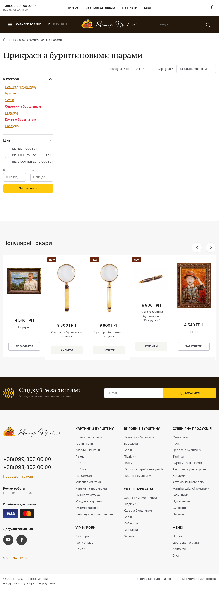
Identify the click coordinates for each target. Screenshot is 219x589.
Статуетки (180, 437)
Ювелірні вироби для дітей (143, 469)
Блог (148, 8)
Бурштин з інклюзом (187, 463)
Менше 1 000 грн (24, 148)
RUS (64, 24)
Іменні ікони (84, 443)
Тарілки (178, 456)
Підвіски (11, 113)
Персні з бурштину (137, 475)
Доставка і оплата (100, 8)
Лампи (80, 549)
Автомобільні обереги (188, 482)
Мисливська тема (88, 482)
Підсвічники (181, 501)
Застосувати (28, 188)
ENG (56, 24)
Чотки (9, 100)
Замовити (24, 346)
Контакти (129, 8)
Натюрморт (83, 475)
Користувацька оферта (199, 578)
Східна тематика (87, 495)
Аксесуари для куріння (190, 469)
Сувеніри (82, 536)
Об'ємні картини (87, 507)
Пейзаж (81, 469)
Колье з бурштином (20, 119)
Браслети (12, 93)
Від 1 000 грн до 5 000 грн (31, 155)
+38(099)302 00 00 (17, 5)
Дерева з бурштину (187, 450)
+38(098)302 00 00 (27, 467)
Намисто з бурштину (20, 87)
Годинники (180, 495)
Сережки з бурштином (23, 106)
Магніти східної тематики (191, 488)
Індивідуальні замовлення (94, 514)
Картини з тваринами (91, 488)
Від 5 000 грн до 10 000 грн (32, 161)
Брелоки (179, 475)
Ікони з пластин (86, 542)
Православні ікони (88, 437)
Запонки (130, 536)
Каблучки (12, 126)
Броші (128, 450)
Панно (79, 456)
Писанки (179, 514)
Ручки (177, 443)
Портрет (81, 463)
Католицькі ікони (87, 450)
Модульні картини (88, 501)
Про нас (73, 8)
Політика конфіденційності (154, 578)
